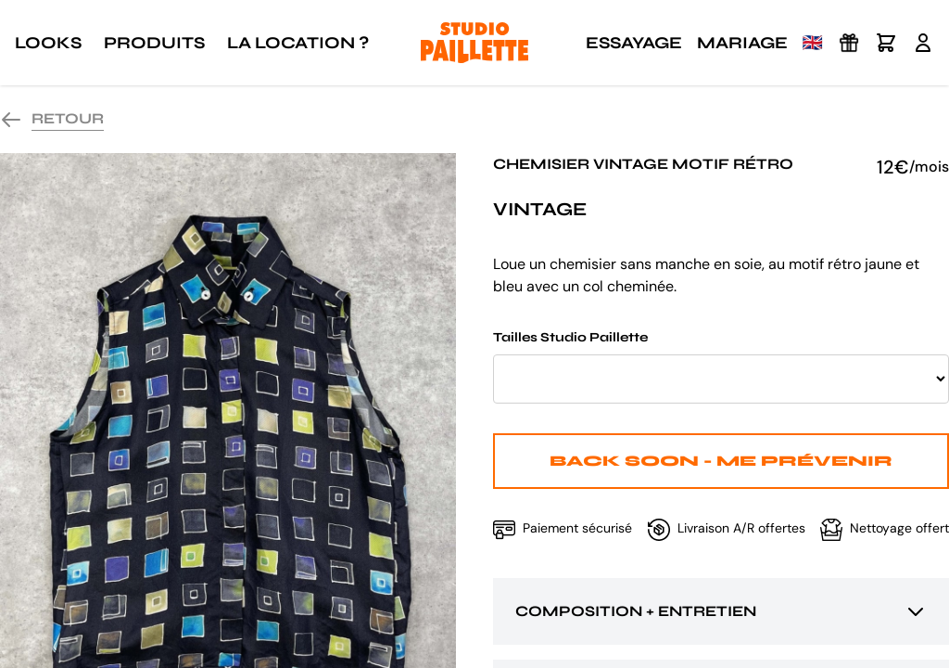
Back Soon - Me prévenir (721, 460)
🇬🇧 (813, 42)
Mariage (742, 42)
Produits (154, 42)
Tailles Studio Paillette (721, 366)
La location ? (298, 42)
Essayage (634, 42)
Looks (48, 42)
